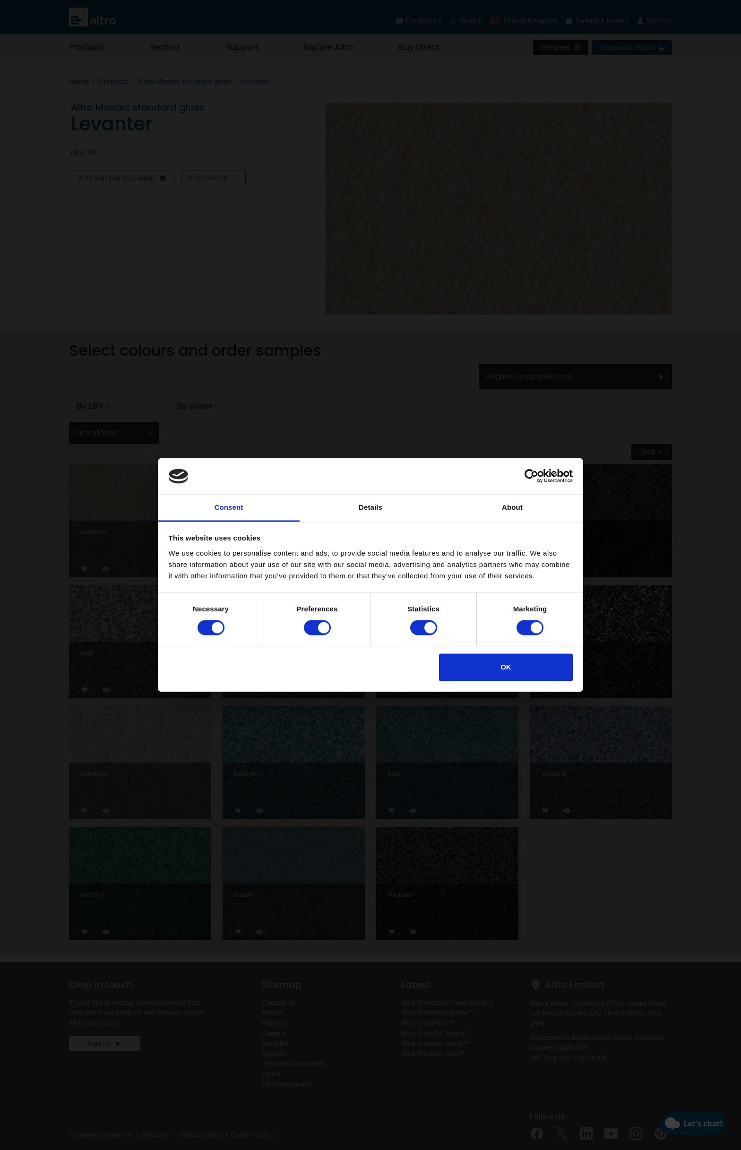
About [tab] (512, 507)
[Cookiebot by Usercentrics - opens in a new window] (531, 476)
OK (505, 667)
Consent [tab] (229, 507)
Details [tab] (370, 507)
